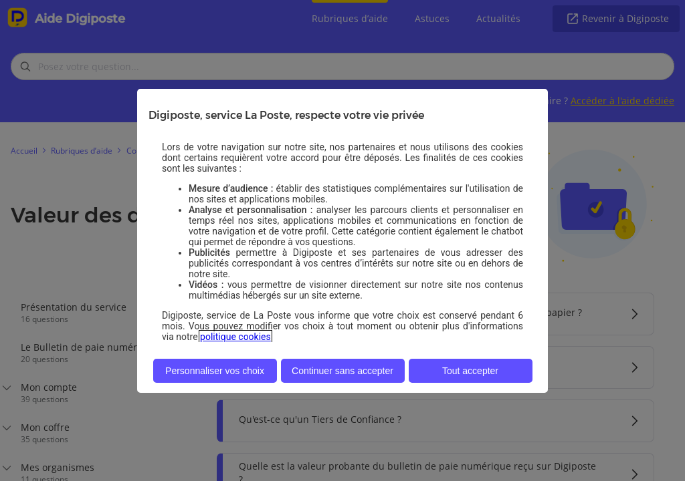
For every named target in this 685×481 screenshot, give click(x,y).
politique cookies (235, 336)
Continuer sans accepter (342, 370)
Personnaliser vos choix (214, 370)
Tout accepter (470, 370)
